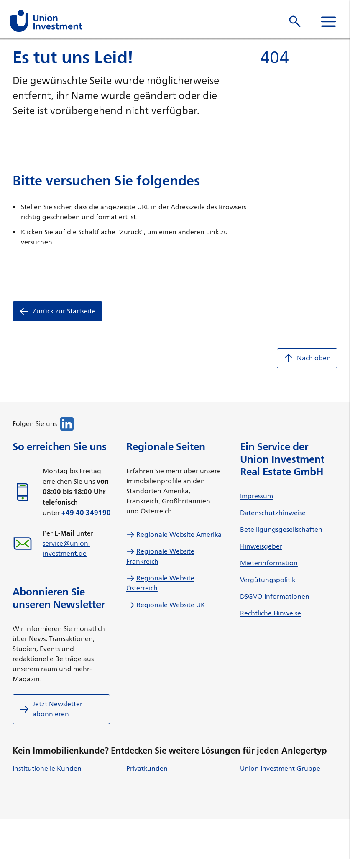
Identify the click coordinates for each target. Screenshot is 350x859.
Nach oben (307, 358)
